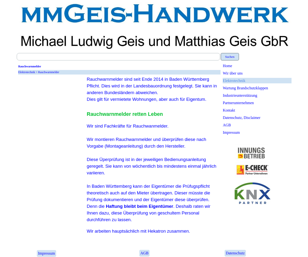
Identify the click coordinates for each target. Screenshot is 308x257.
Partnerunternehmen (238, 103)
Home (227, 66)
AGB (227, 125)
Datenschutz (235, 253)
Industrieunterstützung (240, 95)
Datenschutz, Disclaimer (241, 118)
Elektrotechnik (234, 81)
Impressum (231, 132)
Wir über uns (233, 73)
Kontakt (229, 110)
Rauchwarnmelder (48, 72)
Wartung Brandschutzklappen (245, 88)
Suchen (229, 57)
